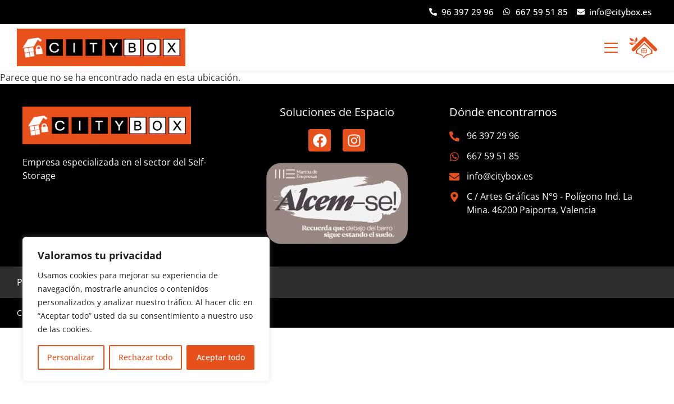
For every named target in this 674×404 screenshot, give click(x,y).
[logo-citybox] (101, 47)
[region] (146, 309)
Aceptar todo (221, 357)
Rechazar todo (145, 357)
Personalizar (70, 357)
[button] (611, 47)
